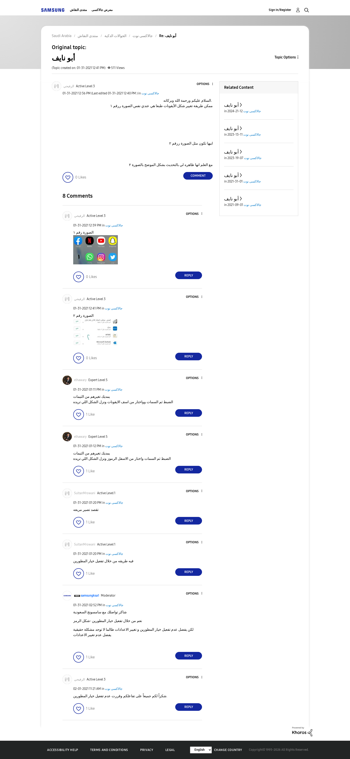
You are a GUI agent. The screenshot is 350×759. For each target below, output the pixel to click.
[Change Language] (201, 750)
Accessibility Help (62, 750)
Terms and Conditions (109, 750)
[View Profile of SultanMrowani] (84, 493)
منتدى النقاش (78, 10)
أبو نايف (231, 105)
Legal (170, 750)
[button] (205, 84)
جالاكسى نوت (150, 93)
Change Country (228, 750)
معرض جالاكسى (102, 10)
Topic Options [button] (285, 57)
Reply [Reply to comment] (188, 275)
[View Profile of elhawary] (80, 380)
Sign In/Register (280, 10)
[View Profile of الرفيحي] (68, 86)
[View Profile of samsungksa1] (90, 595)
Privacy (146, 750)
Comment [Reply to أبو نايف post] (198, 176)
